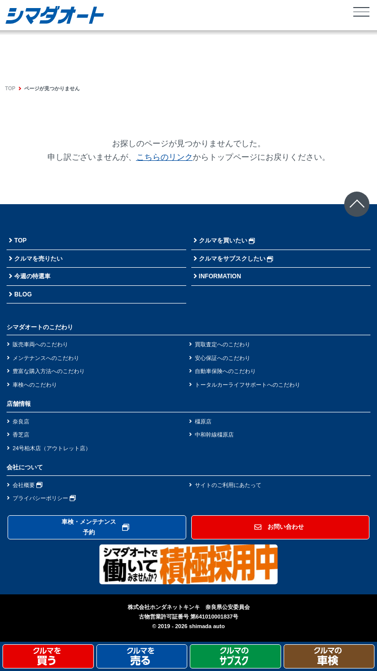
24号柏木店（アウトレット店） (52, 448)
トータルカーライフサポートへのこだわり (247, 385)
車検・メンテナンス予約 (95, 526)
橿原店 (203, 421)
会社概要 (27, 485)
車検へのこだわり (35, 385)
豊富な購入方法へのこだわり (49, 371)
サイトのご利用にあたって (228, 485)
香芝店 (21, 435)
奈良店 (21, 421)
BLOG (23, 294)
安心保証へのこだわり (222, 358)
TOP (10, 88)
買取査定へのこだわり (222, 344)
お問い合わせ (279, 526)
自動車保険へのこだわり (225, 371)
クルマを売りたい (38, 258)
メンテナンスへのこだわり (46, 358)
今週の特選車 (32, 276)
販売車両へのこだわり (40, 344)
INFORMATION (220, 276)
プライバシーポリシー (44, 498)
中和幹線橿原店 (214, 435)
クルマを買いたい (227, 240)
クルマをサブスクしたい (236, 258)
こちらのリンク (164, 157)
